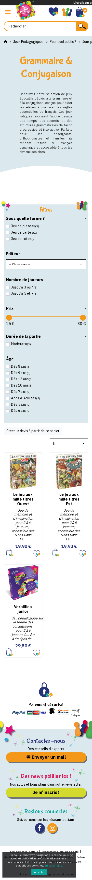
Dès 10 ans (21, 385)
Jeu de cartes (23, 232)
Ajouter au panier (9, 552)
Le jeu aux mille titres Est (68, 499)
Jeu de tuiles (23, 239)
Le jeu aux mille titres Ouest (23, 499)
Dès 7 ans (20, 392)
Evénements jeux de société (60, 852)
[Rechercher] (46, 26)
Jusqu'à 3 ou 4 (24, 287)
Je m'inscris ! (46, 792)
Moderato (20, 344)
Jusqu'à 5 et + (24, 293)
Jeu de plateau (24, 226)
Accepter (39, 872)
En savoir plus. (54, 865)
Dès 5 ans (20, 404)
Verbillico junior (23, 609)
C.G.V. (81, 856)
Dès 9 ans (20, 373)
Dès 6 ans (20, 411)
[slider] (9, 318)
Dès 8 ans (20, 367)
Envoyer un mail (46, 757)
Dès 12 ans (21, 379)
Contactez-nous (45, 741)
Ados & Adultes (25, 398)
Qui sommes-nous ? (24, 852)
